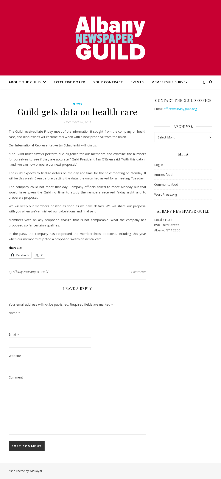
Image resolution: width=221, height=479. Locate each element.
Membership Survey (169, 82)
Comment (16, 377)
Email (14, 334)
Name (14, 313)
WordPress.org (165, 194)
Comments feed (166, 184)
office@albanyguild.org (180, 109)
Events (137, 82)
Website (15, 355)
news (77, 104)
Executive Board (70, 82)
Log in (158, 164)
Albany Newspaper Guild (30, 272)
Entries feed (163, 174)
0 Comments (137, 272)
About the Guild (25, 82)
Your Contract (108, 82)
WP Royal (36, 471)
